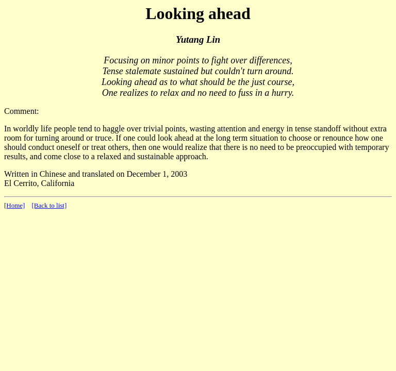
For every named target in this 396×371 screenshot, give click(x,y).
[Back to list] (49, 205)
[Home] (14, 205)
